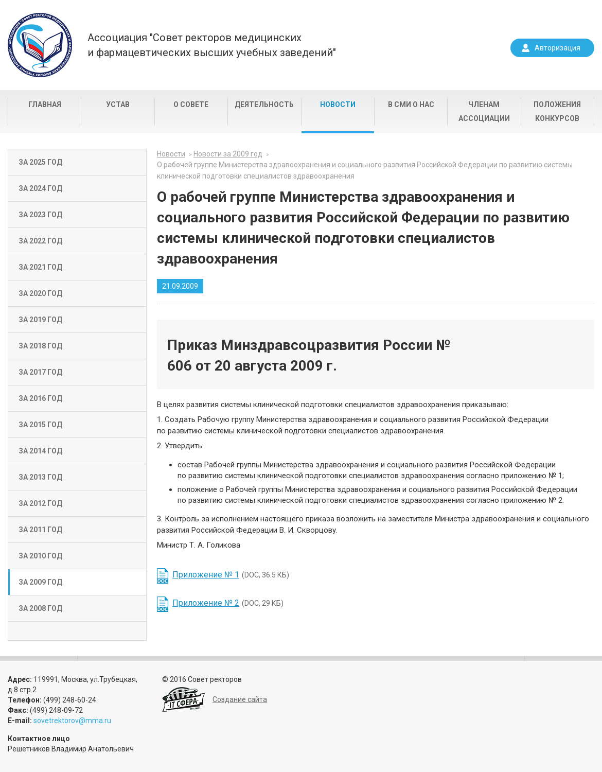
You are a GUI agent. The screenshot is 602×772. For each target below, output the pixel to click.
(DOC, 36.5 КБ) (230, 575)
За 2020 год (40, 293)
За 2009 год (40, 582)
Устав (118, 104)
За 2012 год (40, 503)
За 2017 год (40, 372)
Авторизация (557, 48)
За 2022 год (40, 241)
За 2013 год (40, 477)
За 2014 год (40, 451)
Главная (44, 104)
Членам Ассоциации (484, 111)
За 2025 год (40, 162)
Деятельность (264, 104)
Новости (338, 104)
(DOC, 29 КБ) (228, 603)
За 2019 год (40, 319)
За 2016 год (40, 398)
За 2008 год (40, 608)
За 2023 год (40, 214)
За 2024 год (40, 188)
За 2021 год (40, 267)
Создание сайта (240, 699)
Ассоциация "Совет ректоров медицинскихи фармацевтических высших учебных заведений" (211, 45)
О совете (190, 104)
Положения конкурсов (557, 111)
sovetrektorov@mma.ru (72, 720)
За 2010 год (40, 556)
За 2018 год (40, 346)
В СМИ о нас (411, 104)
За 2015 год (40, 424)
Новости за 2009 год (227, 154)
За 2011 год (40, 529)
